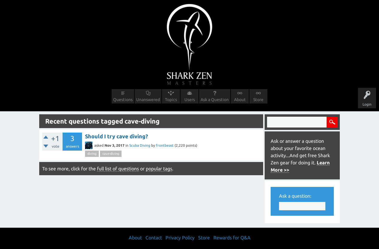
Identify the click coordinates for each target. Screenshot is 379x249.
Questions (123, 99)
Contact (153, 237)
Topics (171, 99)
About (240, 99)
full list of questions (118, 168)
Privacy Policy (180, 237)
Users (189, 99)
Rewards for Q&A (232, 237)
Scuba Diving (139, 145)
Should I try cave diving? (116, 136)
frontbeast (165, 145)
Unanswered (148, 99)
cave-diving (110, 153)
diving (91, 153)
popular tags (159, 168)
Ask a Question (215, 99)
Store (258, 99)
